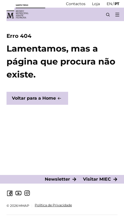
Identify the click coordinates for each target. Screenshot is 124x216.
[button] (117, 14)
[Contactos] (75, 4)
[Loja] (96, 4)
